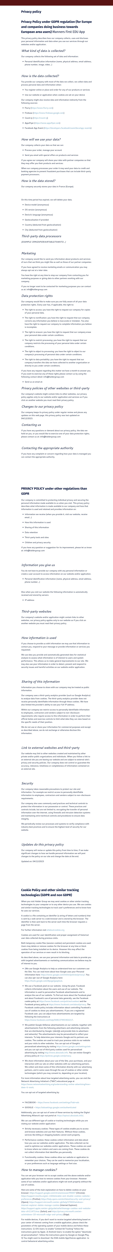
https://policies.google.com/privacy (55, 1055)
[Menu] (3, 3)
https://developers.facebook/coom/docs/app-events (67, 128)
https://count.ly (40, 118)
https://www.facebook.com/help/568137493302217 (49, 1019)
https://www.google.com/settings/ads (73, 1046)
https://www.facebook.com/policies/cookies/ (59, 1001)
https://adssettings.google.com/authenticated (55, 1107)
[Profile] (104, 3)
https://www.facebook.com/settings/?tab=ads (58, 1102)
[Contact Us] (108, 3)
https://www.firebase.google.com (49, 113)
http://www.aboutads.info (56, 1052)
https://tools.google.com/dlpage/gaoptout (43, 980)
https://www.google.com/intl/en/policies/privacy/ (62, 974)
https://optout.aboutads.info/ (70, 1115)
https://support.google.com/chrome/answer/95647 (52, 1192)
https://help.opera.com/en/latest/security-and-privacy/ (65, 1199)
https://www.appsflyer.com (47, 123)
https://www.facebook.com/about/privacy (67, 1004)
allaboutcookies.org (55, 930)
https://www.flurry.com (42, 108)
